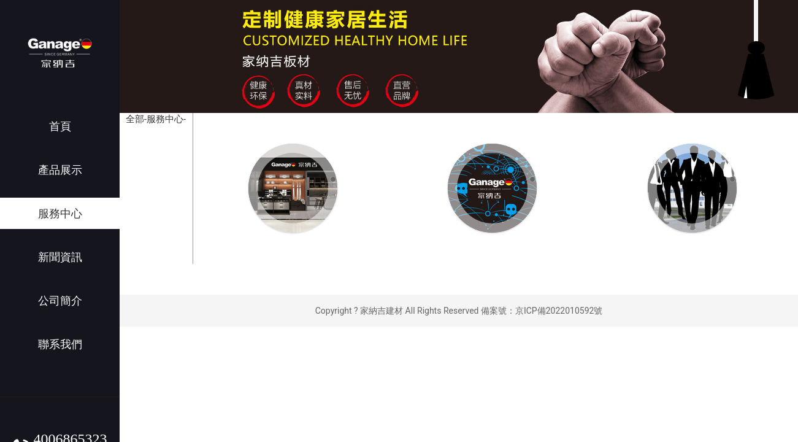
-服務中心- (165, 119)
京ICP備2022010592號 (558, 311)
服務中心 (60, 213)
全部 (135, 119)
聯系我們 (60, 344)
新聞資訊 (60, 256)
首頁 (60, 126)
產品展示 (60, 169)
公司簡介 (60, 300)
